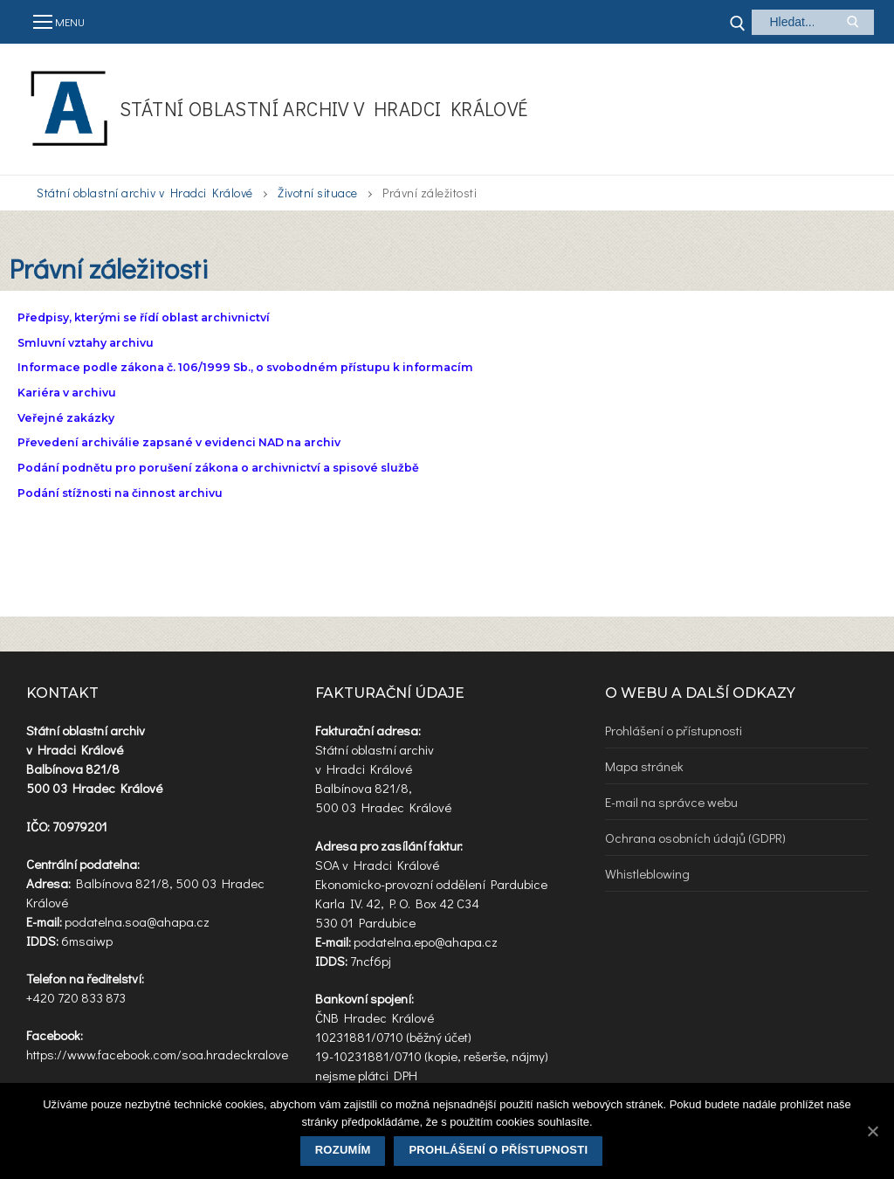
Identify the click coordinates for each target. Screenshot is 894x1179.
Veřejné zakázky (65, 417)
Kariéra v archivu (66, 392)
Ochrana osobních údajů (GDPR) (695, 837)
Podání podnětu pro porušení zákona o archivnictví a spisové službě (218, 467)
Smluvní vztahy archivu (85, 342)
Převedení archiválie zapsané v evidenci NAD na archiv (178, 442)
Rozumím (343, 1149)
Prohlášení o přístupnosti (673, 730)
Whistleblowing (647, 873)
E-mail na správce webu (671, 801)
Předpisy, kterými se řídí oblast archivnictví (143, 317)
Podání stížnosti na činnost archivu (120, 493)
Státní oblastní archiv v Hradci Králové (324, 109)
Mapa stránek (644, 766)
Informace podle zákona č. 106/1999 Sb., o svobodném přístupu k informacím (245, 367)
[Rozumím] (872, 1131)
